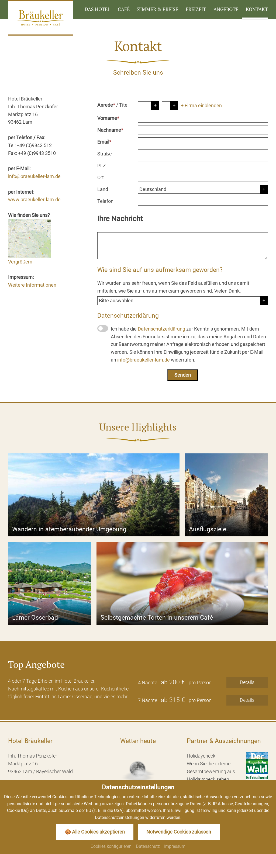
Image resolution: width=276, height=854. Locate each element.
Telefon (105, 201)
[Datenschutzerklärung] (102, 328)
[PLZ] (203, 165)
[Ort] (203, 177)
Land (102, 189)
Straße (104, 154)
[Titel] (170, 105)
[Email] (203, 141)
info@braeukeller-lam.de (34, 176)
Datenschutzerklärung (161, 329)
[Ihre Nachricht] (182, 245)
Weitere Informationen (32, 285)
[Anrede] (148, 105)
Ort (100, 177)
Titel (124, 105)
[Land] (203, 189)
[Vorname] (203, 118)
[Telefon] (203, 201)
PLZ (101, 165)
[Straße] (203, 153)
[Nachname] (203, 130)
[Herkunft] (182, 300)
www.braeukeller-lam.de (34, 199)
